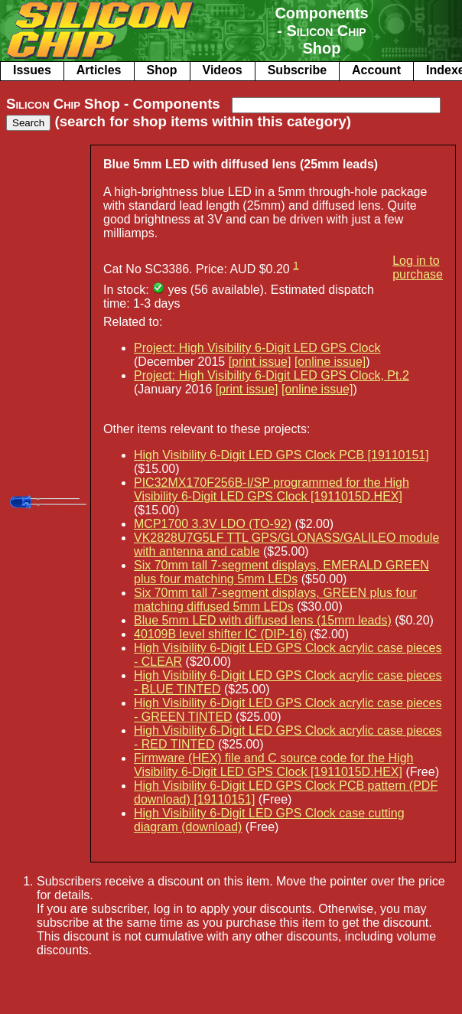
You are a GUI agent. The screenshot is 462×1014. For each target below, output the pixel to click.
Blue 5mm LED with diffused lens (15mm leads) (263, 620)
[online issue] (330, 361)
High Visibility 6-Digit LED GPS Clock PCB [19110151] (281, 454)
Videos (222, 70)
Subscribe (297, 70)
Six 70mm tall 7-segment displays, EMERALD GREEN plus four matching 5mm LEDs (281, 572)
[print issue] (260, 361)
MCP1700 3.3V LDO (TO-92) (212, 523)
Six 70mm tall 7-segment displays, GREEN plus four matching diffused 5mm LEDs (275, 599)
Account (376, 70)
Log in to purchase (417, 267)
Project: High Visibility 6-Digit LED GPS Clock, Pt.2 (271, 375)
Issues (32, 70)
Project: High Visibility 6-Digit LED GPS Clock (257, 347)
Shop (162, 70)
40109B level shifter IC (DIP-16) (220, 634)
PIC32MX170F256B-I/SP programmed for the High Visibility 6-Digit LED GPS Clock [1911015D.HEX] (271, 489)
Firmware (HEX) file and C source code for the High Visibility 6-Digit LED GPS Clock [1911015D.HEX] (273, 765)
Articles (99, 70)
